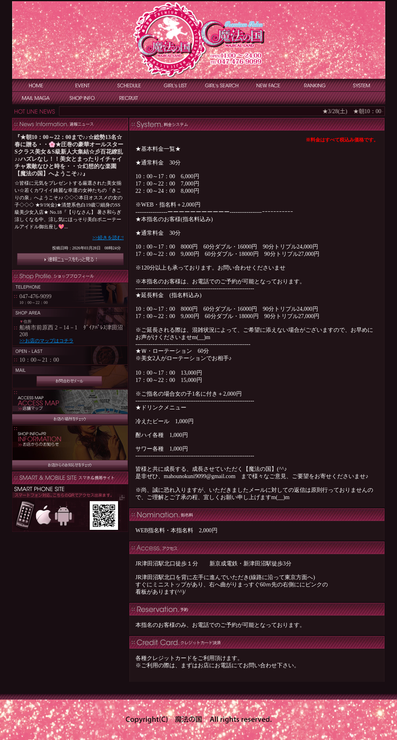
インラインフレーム (70, 200)
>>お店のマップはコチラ (46, 341)
